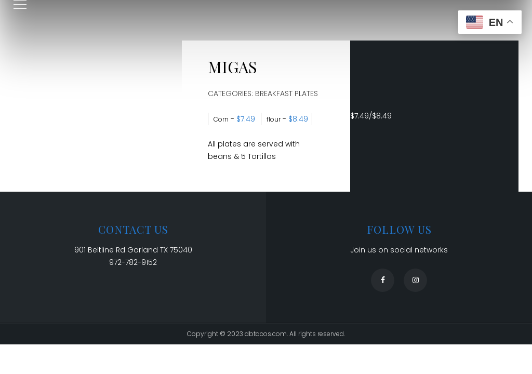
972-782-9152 (133, 262)
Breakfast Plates (286, 93)
